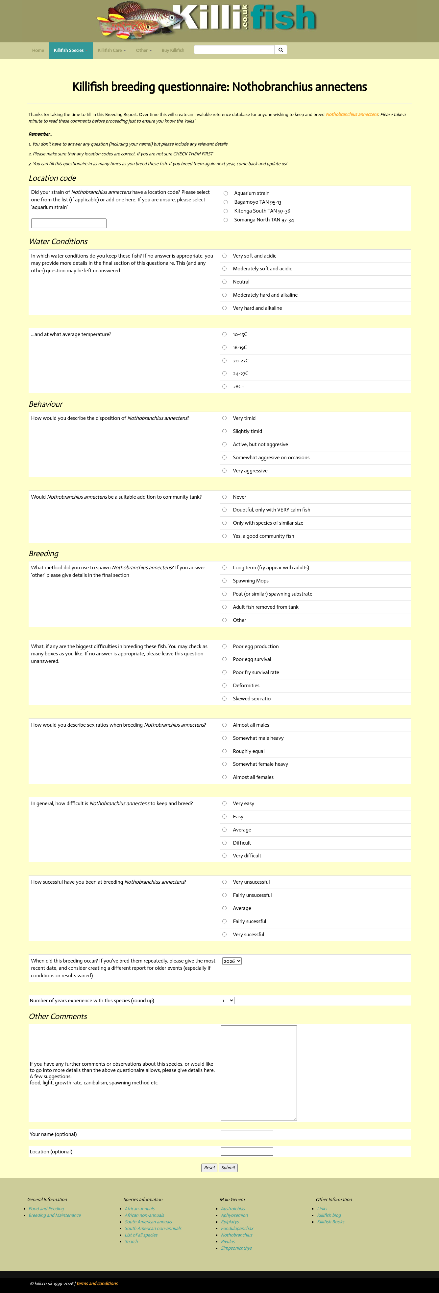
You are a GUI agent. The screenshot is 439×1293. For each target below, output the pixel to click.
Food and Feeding (46, 1209)
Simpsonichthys (236, 1248)
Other (144, 50)
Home (38, 50)
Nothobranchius (236, 1235)
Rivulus (228, 1241)
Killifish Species (73, 52)
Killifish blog (329, 1215)
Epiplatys (230, 1222)
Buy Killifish (173, 50)
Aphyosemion (234, 1215)
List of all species (141, 1235)
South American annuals (148, 1222)
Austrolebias (233, 1209)
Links (322, 1209)
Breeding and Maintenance (55, 1215)
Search (131, 1241)
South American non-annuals (153, 1228)
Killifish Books (330, 1222)
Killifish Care (112, 50)
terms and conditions (96, 1283)
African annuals (140, 1209)
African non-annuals (144, 1215)
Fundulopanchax (237, 1228)
